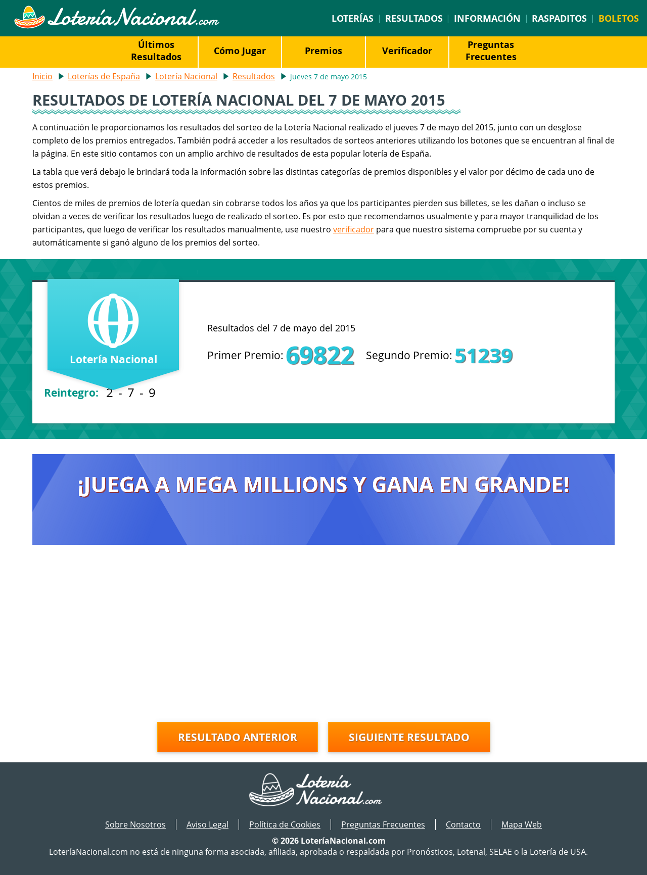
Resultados (414, 18)
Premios (323, 50)
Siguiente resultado (409, 737)
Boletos (618, 18)
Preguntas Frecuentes (491, 50)
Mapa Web (521, 824)
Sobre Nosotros (135, 824)
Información (487, 18)
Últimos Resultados (156, 50)
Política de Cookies (284, 824)
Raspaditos (559, 18)
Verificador (407, 50)
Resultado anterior (237, 737)
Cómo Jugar (240, 50)
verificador (353, 229)
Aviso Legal (207, 824)
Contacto (463, 824)
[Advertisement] (323, 636)
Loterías (353, 18)
